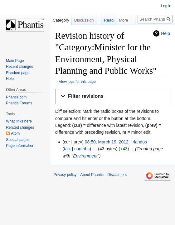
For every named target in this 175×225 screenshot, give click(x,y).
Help (165, 33)
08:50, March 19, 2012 (107, 141)
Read (104, 20)
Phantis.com (16, 97)
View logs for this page (77, 81)
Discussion (84, 20)
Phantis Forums (19, 103)
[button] (113, 96)
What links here (19, 121)
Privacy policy (65, 174)
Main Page (15, 60)
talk (67, 148)
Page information (20, 145)
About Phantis (92, 174)
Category (61, 20)
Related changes (20, 127)
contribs (82, 148)
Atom (15, 133)
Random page (17, 73)
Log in (166, 6)
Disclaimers (117, 174)
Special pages (17, 140)
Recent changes (19, 66)
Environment (85, 155)
